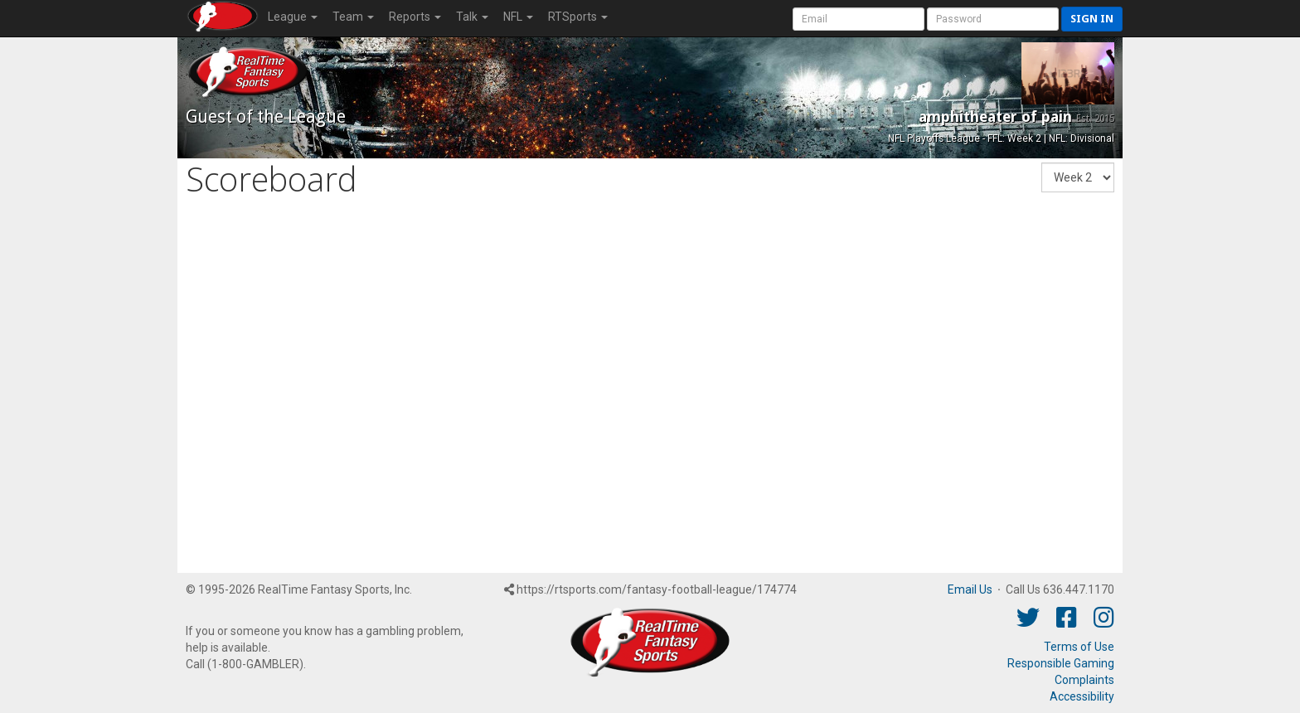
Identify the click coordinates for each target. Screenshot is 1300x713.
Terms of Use (1079, 646)
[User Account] (858, 19)
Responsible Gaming (1060, 663)
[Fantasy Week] (1077, 177)
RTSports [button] (578, 16)
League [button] (293, 16)
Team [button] (353, 16)
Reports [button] (415, 16)
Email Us (970, 589)
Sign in (1091, 18)
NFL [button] (518, 16)
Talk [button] (472, 16)
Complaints (1084, 679)
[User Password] (993, 19)
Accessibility (1082, 696)
